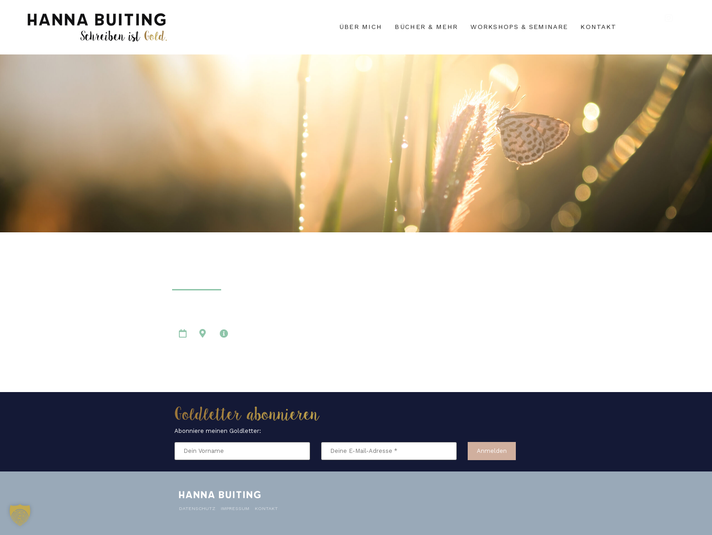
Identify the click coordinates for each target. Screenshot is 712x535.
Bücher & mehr (426, 25)
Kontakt (598, 25)
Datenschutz (197, 506)
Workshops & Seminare (519, 25)
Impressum (235, 506)
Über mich (360, 25)
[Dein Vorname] (242, 451)
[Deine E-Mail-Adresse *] (389, 451)
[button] (20, 515)
